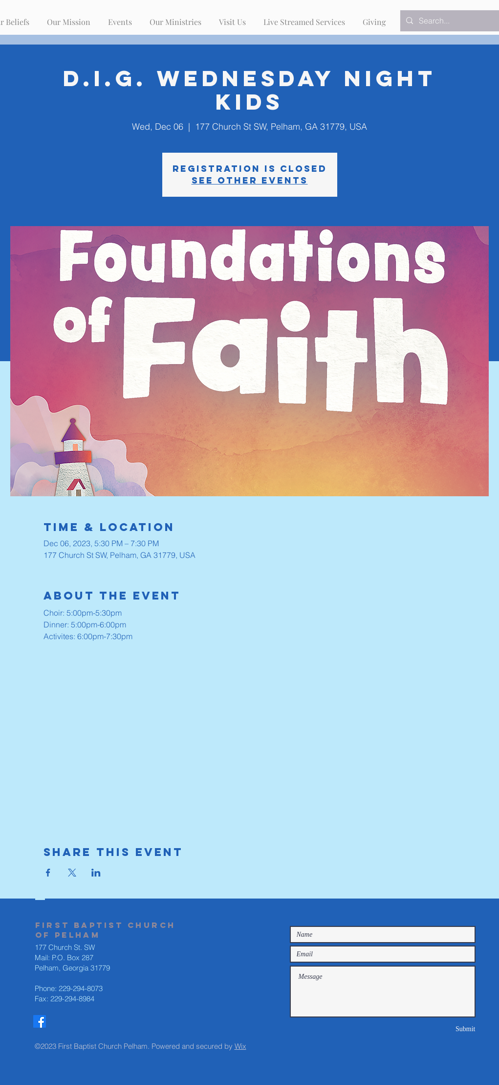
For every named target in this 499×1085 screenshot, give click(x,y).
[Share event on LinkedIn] (96, 873)
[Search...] (453, 20)
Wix (240, 1046)
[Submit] (441, 1029)
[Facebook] (39, 1021)
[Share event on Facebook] (48, 873)
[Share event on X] (72, 873)
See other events (250, 180)
